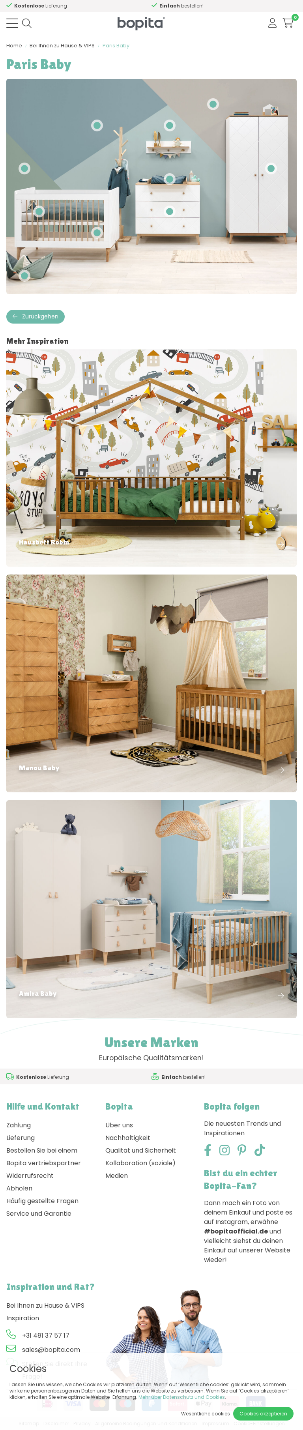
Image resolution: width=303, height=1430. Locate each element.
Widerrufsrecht (30, 1175)
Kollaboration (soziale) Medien (140, 1169)
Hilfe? (53, 5)
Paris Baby (116, 45)
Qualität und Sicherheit (140, 1150)
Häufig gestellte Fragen (42, 1200)
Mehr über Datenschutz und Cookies (181, 1397)
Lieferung (20, 1137)
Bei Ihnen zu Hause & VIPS (62, 45)
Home (14, 45)
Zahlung (18, 1125)
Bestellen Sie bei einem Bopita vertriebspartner (43, 1157)
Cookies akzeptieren (263, 1413)
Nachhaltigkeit (127, 1137)
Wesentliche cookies (205, 1413)
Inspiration (22, 1318)
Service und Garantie (38, 1213)
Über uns (119, 1125)
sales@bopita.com (51, 1349)
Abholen (19, 1188)
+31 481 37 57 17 (45, 1335)
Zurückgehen (35, 316)
